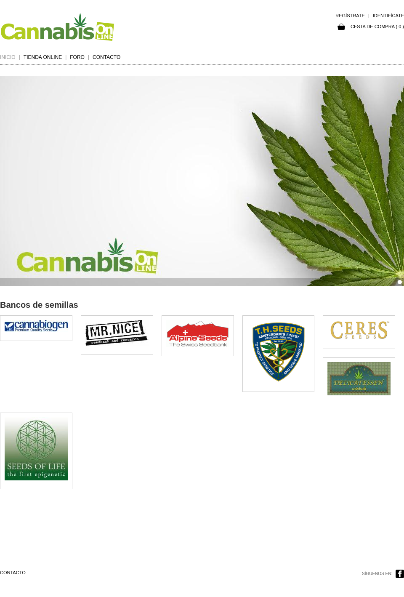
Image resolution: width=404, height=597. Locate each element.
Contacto (106, 57)
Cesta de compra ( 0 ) (371, 26)
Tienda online (43, 57)
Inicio (8, 57)
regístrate (349, 15)
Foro (77, 57)
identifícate (388, 15)
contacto (13, 572)
